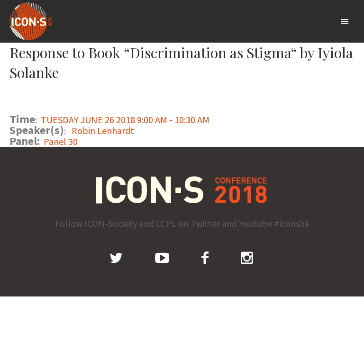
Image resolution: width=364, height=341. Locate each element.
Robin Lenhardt (103, 130)
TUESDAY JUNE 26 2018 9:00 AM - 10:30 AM (125, 120)
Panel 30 (61, 141)
